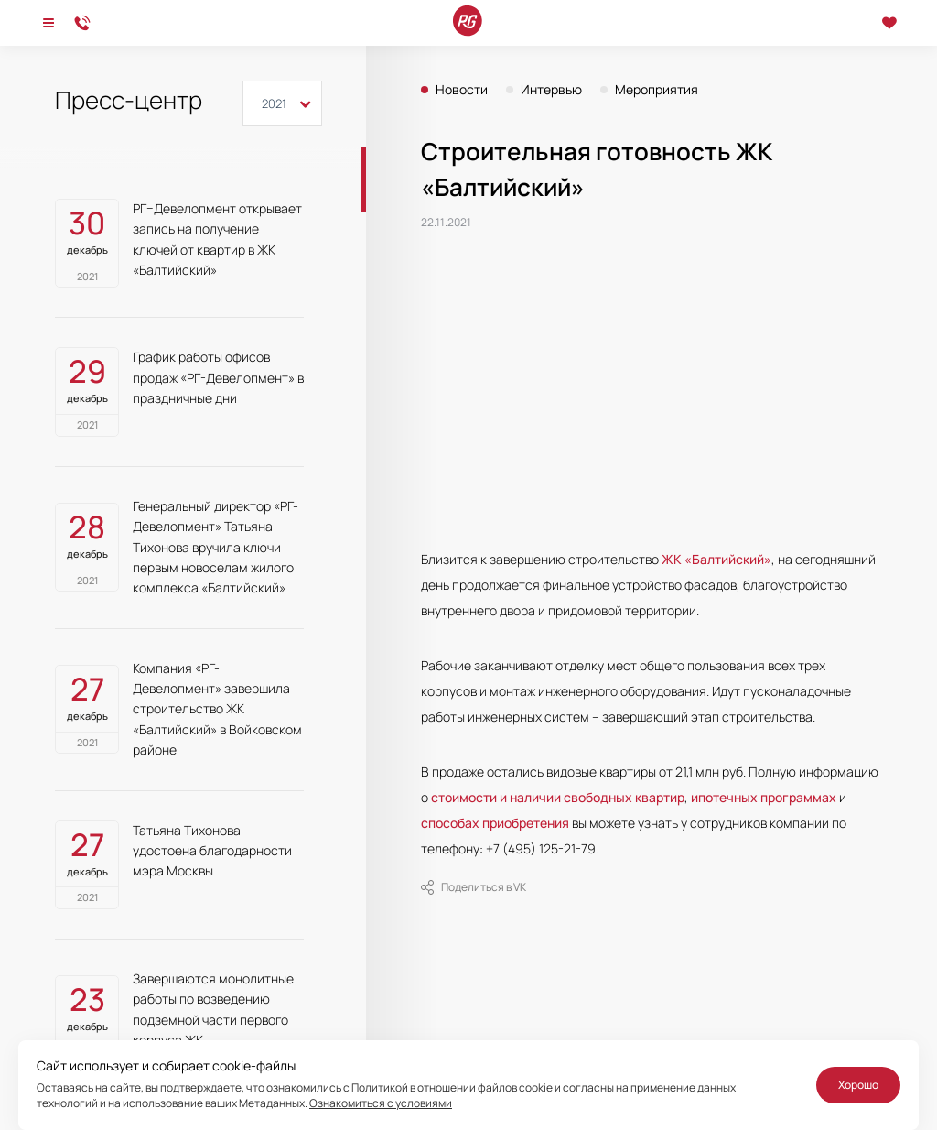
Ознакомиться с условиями (380, 1103)
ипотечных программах (763, 797)
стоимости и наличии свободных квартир (557, 797)
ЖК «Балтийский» (716, 559)
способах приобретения (495, 822)
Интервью (551, 89)
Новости (462, 89)
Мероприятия (656, 89)
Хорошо (858, 1084)
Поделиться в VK (473, 887)
